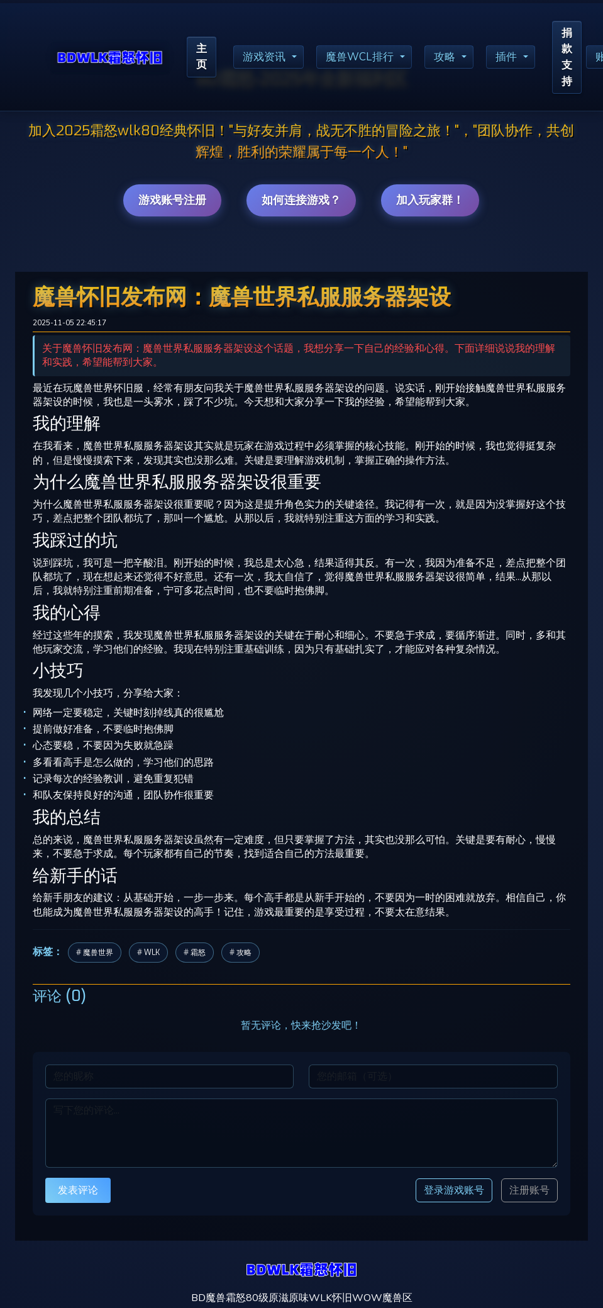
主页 (202, 58)
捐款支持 (579, 58)
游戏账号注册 (172, 200)
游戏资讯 (267, 58)
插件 (517, 58)
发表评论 (78, 1190)
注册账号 (529, 1190)
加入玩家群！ (430, 200)
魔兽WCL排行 (366, 58)
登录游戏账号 (454, 1190)
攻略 (454, 58)
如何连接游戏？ (301, 200)
